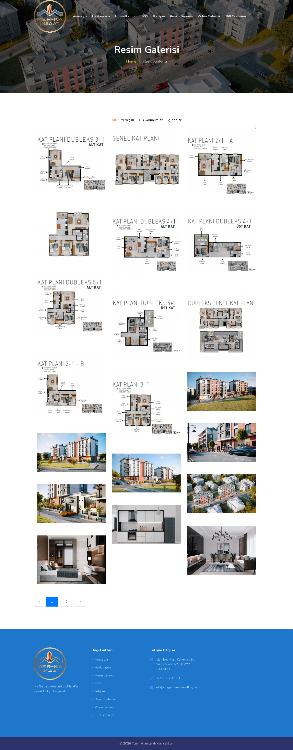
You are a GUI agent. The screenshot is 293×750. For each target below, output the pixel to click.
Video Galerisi (209, 16)
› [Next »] (80, 601)
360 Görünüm (235, 16)
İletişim (159, 16)
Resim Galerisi (181, 16)
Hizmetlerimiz (126, 16)
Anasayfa (80, 16)
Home (131, 61)
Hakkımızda (101, 16)
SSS (145, 16)
